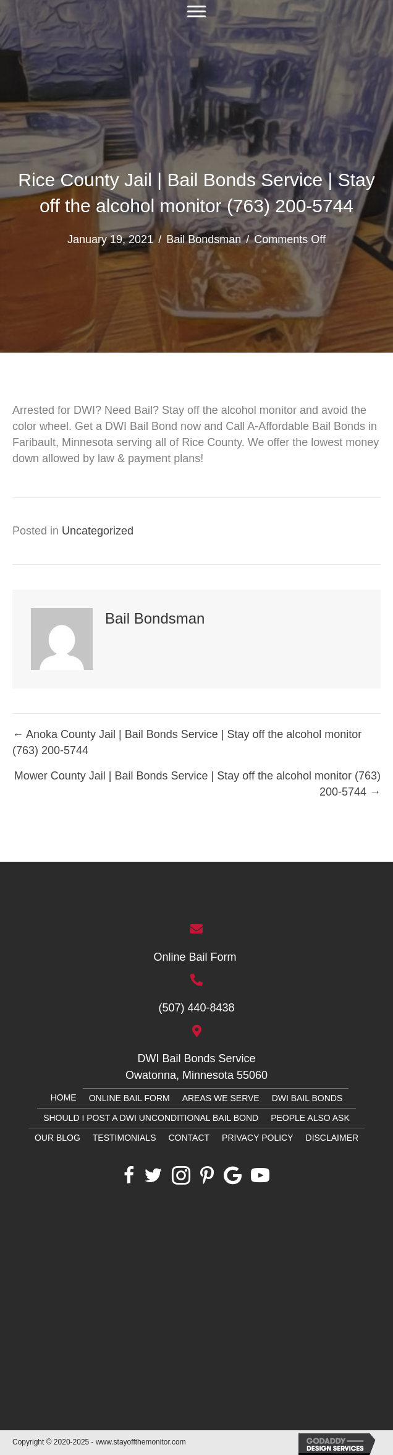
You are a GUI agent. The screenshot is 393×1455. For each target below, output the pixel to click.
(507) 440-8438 (196, 1008)
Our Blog (57, 1138)
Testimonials (124, 1138)
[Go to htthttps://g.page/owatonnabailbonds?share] (196, 1052)
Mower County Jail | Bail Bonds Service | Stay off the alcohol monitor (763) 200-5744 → (197, 784)
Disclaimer (332, 1138)
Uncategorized (97, 531)
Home (64, 1097)
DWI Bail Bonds (307, 1098)
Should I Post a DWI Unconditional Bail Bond (150, 1118)
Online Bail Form (196, 957)
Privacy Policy (257, 1138)
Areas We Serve (221, 1098)
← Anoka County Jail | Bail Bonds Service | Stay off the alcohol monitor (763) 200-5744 (186, 742)
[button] (196, 11)
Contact (188, 1138)
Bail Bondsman (203, 239)
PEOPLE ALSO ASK (310, 1118)
